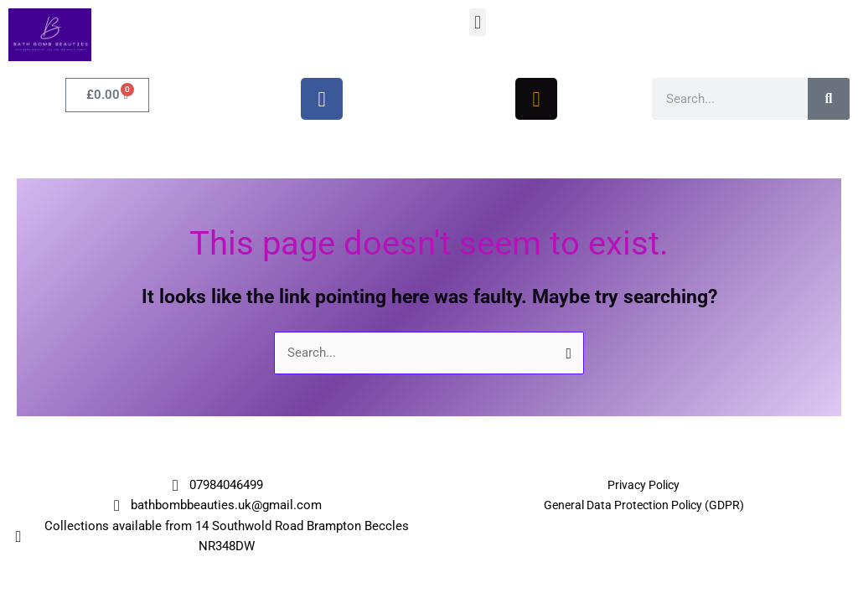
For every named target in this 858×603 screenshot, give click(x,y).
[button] (477, 22)
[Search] (829, 99)
